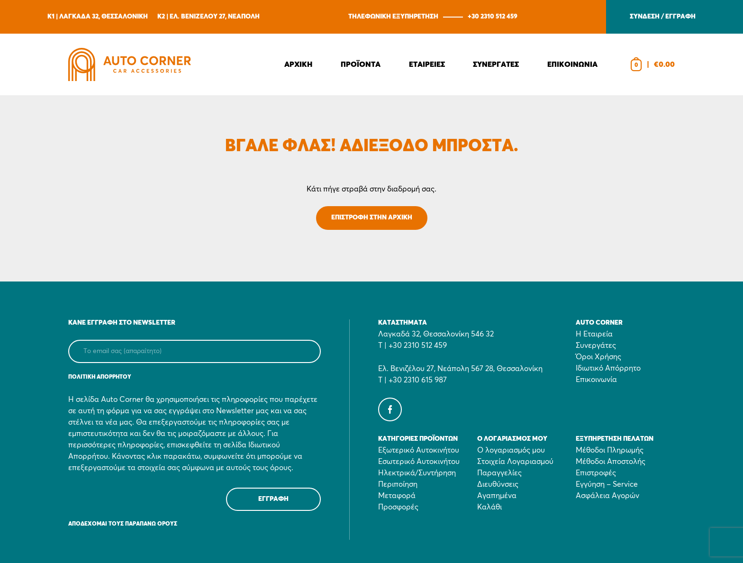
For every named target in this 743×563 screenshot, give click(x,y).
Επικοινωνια (572, 64)
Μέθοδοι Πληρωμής (609, 450)
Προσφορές (398, 507)
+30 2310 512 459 (492, 16)
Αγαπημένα (496, 495)
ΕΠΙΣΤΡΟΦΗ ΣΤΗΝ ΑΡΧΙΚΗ (371, 217)
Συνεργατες (496, 64)
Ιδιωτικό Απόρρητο (608, 368)
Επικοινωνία (596, 379)
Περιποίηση (397, 484)
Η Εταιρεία (594, 334)
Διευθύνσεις (497, 484)
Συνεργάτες (596, 345)
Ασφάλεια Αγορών (607, 495)
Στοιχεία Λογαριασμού (515, 461)
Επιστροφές (596, 473)
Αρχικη (298, 64)
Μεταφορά (397, 495)
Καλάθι (489, 507)
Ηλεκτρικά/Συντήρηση (417, 473)
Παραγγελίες (499, 473)
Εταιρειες (427, 64)
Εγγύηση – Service (607, 484)
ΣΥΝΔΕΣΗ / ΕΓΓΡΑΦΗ (663, 16)
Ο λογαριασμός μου (511, 450)
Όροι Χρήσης (598, 357)
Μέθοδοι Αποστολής (610, 461)
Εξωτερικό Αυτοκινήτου (418, 450)
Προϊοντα (361, 64)
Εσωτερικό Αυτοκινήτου (419, 461)
